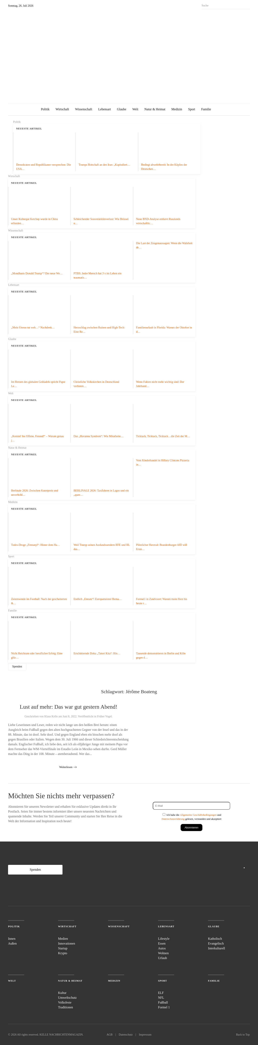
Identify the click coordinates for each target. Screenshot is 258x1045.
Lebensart (104, 109)
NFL (161, 997)
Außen (12, 943)
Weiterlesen (66, 767)
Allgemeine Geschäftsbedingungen (198, 814)
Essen (161, 943)
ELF (161, 992)
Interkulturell (216, 948)
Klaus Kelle (51, 716)
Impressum (145, 1034)
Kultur (62, 992)
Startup (62, 948)
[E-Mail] (191, 806)
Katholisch (215, 938)
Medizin (176, 109)
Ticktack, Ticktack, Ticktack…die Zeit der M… (163, 436)
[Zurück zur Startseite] (48, 53)
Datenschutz (126, 1034)
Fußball (163, 1002)
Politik (45, 109)
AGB (110, 1034)
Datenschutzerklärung (173, 818)
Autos (162, 948)
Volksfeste (64, 1002)
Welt (135, 109)
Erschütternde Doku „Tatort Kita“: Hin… (97, 653)
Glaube (121, 109)
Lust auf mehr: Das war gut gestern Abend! (68, 707)
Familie (206, 109)
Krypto (62, 953)
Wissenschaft (83, 109)
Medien (63, 938)
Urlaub (162, 958)
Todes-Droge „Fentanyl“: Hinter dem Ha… (35, 544)
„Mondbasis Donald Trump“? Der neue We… (37, 273)
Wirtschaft (62, 109)
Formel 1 (164, 1007)
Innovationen (66, 943)
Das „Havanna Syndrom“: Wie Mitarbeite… (99, 436)
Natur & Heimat (154, 109)
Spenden (17, 666)
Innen (11, 938)
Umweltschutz (67, 997)
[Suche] (226, 5)
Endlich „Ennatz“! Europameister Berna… (98, 599)
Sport (191, 109)
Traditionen (65, 1007)
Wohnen (163, 953)
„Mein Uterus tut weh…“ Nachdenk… (33, 327)
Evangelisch (216, 943)
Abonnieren (191, 827)
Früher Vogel (104, 716)
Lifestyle (164, 938)
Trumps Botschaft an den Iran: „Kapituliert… (104, 164)
